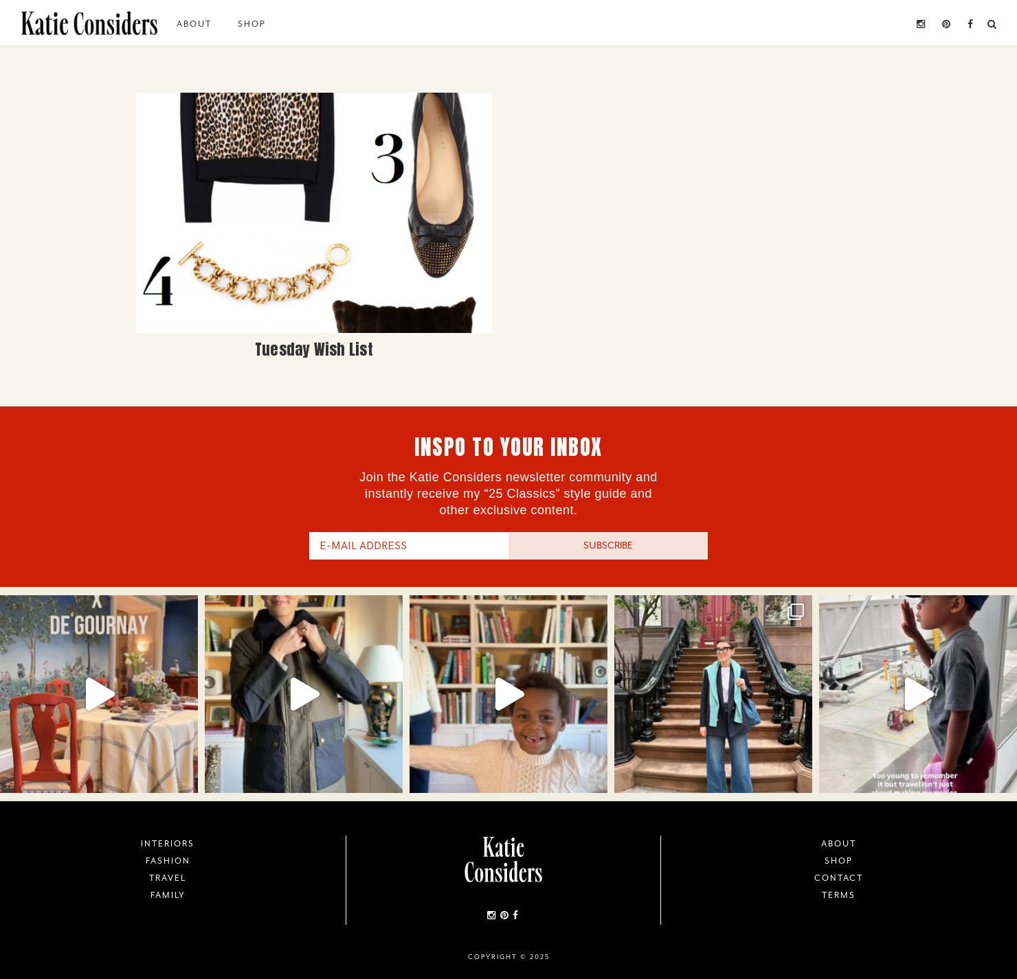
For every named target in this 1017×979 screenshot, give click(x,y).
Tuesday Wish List (314, 349)
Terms (839, 895)
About (194, 24)
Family (168, 895)
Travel (167, 878)
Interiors (167, 843)
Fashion (168, 860)
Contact (838, 878)
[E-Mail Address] (408, 546)
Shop (252, 24)
